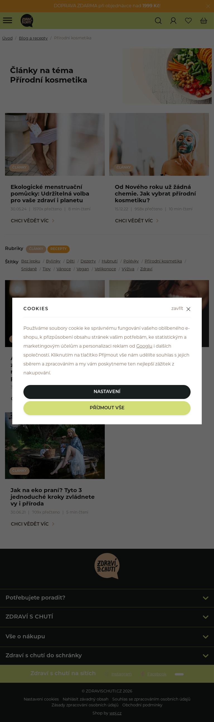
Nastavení (107, 392)
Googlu (144, 346)
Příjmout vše (107, 408)
